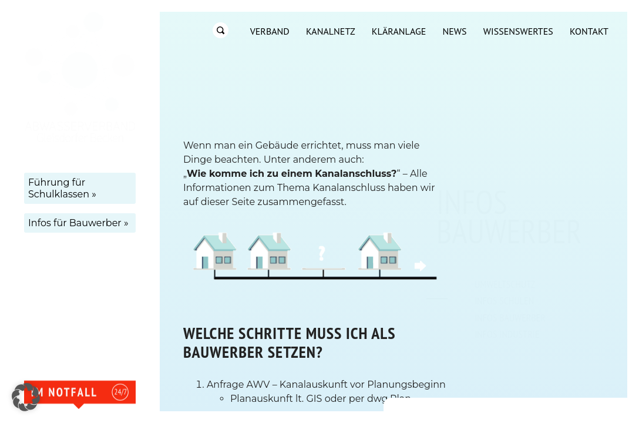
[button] (26, 397)
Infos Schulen (504, 300)
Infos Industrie (507, 334)
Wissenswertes (518, 31)
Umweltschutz (505, 284)
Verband (270, 31)
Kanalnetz (330, 31)
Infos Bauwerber (510, 317)
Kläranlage (399, 31)
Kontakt (589, 31)
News (454, 31)
